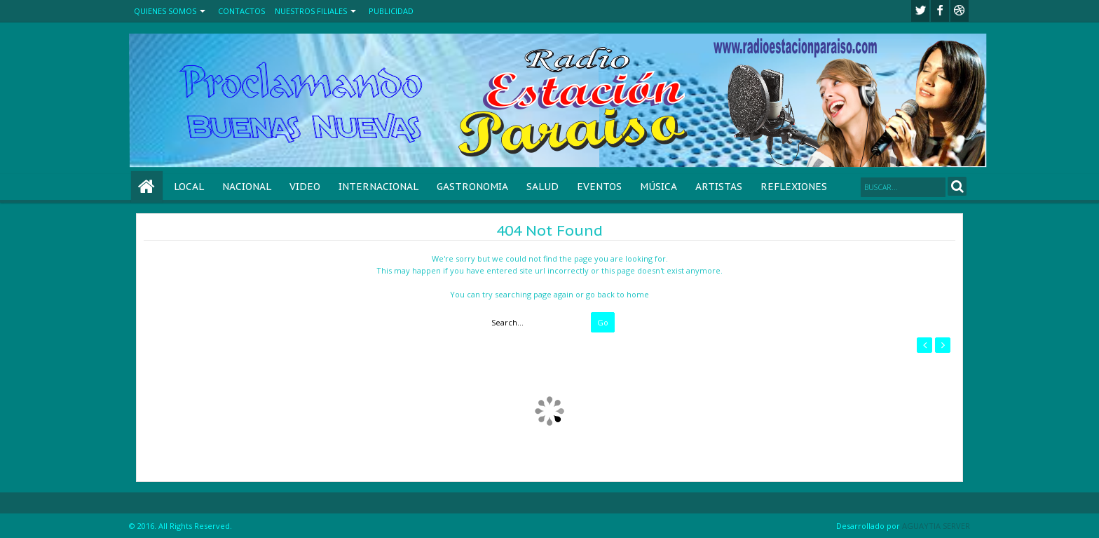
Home (147, 186)
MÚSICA (658, 186)
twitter (920, 11)
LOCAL (189, 186)
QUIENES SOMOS (165, 11)
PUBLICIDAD (391, 11)
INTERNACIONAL (378, 186)
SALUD (542, 186)
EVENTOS (599, 186)
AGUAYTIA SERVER (936, 525)
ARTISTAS (718, 186)
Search (957, 186)
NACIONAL (246, 186)
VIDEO (304, 186)
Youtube (959, 11)
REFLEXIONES (793, 186)
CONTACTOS (241, 11)
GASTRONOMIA (472, 186)
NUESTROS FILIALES (311, 11)
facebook (940, 11)
